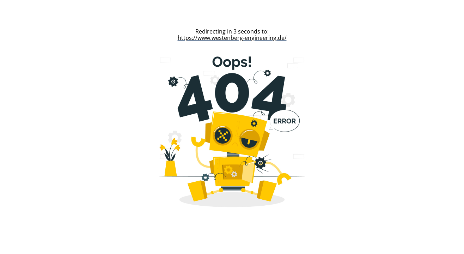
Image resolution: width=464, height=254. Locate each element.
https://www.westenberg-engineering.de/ (232, 38)
